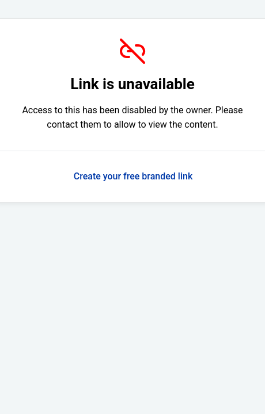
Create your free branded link (133, 176)
